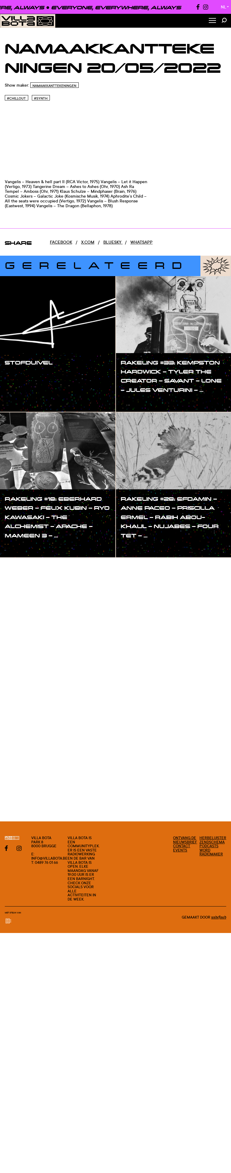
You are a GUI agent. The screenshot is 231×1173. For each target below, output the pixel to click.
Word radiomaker (211, 852)
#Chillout (16, 98)
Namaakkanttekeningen (54, 85)
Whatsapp (141, 242)
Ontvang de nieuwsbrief (185, 840)
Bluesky (113, 242)
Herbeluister (212, 837)
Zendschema (212, 842)
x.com (87, 242)
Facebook (61, 242)
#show (18, 374)
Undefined (218, 917)
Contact (181, 845)
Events (180, 850)
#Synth (40, 98)
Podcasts (208, 845)
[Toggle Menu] (212, 21)
